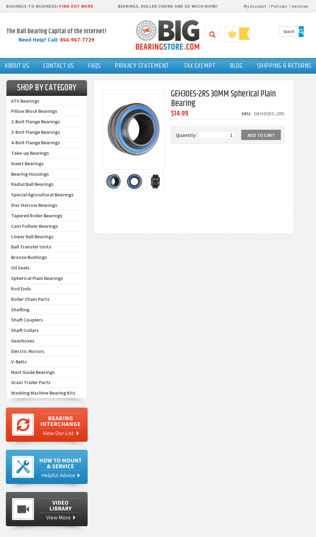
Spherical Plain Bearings (37, 278)
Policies (279, 6)
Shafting (20, 309)
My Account (255, 6)
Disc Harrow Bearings (34, 205)
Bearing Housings (30, 174)
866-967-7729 (77, 39)
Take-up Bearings (30, 153)
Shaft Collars (25, 330)
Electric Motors (27, 351)
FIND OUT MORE (76, 6)
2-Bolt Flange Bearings (35, 121)
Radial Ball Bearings (32, 184)
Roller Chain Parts (30, 299)
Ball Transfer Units (31, 247)
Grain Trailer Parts (30, 382)
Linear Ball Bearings (32, 236)
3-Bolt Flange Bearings (35, 132)
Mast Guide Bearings (33, 372)
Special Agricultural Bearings (42, 194)
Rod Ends (21, 288)
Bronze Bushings (29, 257)
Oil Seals (20, 267)
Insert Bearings (27, 163)
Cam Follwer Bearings (34, 226)
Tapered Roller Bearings (36, 215)
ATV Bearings (25, 101)
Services (300, 6)
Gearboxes (22, 341)
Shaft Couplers (27, 320)
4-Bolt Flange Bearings (35, 142)
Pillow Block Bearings (34, 111)
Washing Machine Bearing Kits (43, 393)
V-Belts (19, 362)
